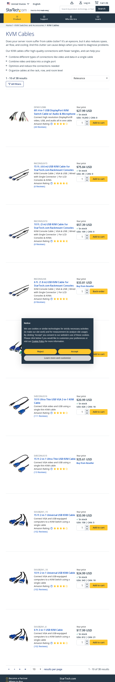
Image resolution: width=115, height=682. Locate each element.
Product (17, 18)
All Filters (14, 84)
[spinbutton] (81, 123)
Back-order (98, 291)
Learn (98, 18)
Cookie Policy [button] (38, 341)
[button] (107, 78)
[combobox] (90, 78)
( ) (40, 127)
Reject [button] (40, 351)
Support (44, 18)
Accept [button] (74, 351)
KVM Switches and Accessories (29, 25)
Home (9, 25)
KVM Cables (53, 25)
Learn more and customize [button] (57, 358)
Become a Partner (18, 678)
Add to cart (99, 122)
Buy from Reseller (85, 286)
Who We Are (71, 18)
